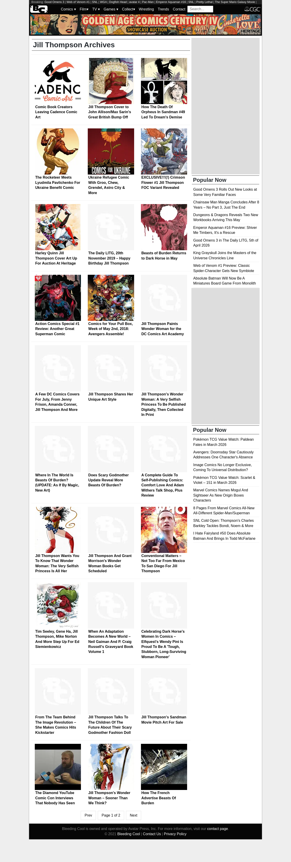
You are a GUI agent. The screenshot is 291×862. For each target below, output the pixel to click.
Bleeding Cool (128, 834)
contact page (217, 829)
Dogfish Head (118, 2)
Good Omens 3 (54, 2)
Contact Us (152, 834)
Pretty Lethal (204, 2)
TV (96, 9)
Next (133, 815)
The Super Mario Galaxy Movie (235, 2)
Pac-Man (148, 2)
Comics (68, 9)
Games (111, 9)
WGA (103, 2)
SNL (95, 2)
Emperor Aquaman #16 (171, 2)
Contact (179, 9)
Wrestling (146, 9)
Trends (163, 9)
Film (84, 9)
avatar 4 (134, 2)
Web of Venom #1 (78, 2)
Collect (128, 9)
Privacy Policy (175, 834)
